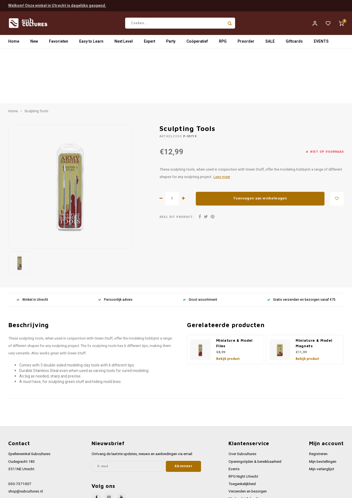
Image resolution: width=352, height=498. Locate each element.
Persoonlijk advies (115, 245)
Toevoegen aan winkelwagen (260, 144)
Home (13, 42)
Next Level (123, 42)
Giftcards (294, 42)
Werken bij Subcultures (247, 444)
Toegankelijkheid (242, 430)
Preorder (246, 42)
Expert (149, 42)
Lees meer (221, 122)
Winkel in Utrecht (32, 245)
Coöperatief (197, 42)
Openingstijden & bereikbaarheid (255, 407)
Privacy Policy (240, 460)
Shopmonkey (119, 491)
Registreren (318, 400)
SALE (270, 42)
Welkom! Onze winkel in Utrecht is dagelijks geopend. (57, 5)
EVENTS (321, 42)
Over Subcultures (242, 400)
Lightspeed (82, 491)
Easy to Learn (91, 42)
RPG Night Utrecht (243, 422)
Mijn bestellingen (322, 407)
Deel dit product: (177, 163)
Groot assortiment (200, 245)
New (34, 42)
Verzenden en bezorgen (248, 437)
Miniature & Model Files (234, 289)
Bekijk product (228, 304)
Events (234, 415)
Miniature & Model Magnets (314, 289)
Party (170, 42)
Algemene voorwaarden (248, 452)
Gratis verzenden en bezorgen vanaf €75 (301, 245)
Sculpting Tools (36, 56)
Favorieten (58, 42)
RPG (223, 42)
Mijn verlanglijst (321, 415)
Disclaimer (237, 467)
